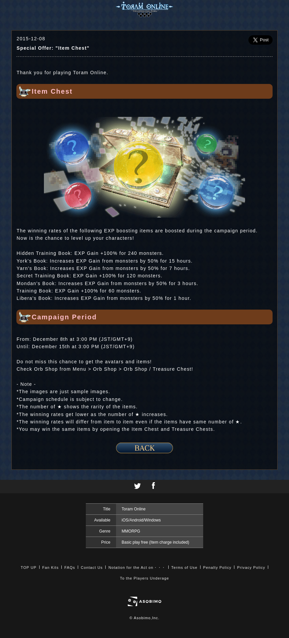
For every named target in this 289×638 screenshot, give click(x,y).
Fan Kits (50, 567)
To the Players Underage (144, 578)
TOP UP (29, 567)
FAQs (69, 567)
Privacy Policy (251, 567)
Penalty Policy (217, 567)
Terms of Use (184, 567)
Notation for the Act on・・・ (136, 567)
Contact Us (92, 567)
